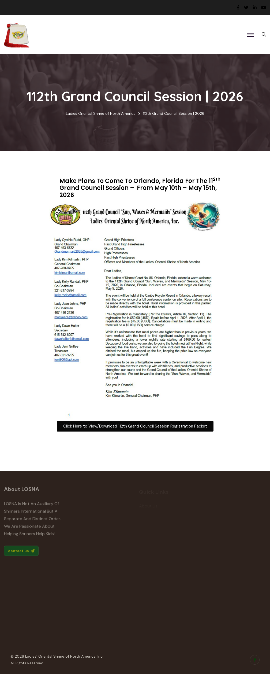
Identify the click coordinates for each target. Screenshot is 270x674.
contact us (21, 552)
